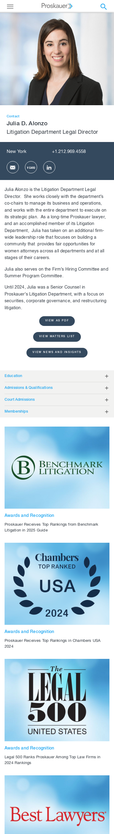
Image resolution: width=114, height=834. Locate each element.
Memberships (16, 412)
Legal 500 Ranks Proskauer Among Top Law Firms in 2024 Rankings (53, 760)
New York (16, 152)
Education (13, 376)
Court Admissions (20, 400)
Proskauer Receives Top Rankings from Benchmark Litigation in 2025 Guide (51, 528)
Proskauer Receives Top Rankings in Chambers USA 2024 (52, 644)
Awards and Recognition (29, 516)
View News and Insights (57, 352)
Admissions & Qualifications (29, 388)
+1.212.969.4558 (69, 152)
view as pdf (57, 321)
